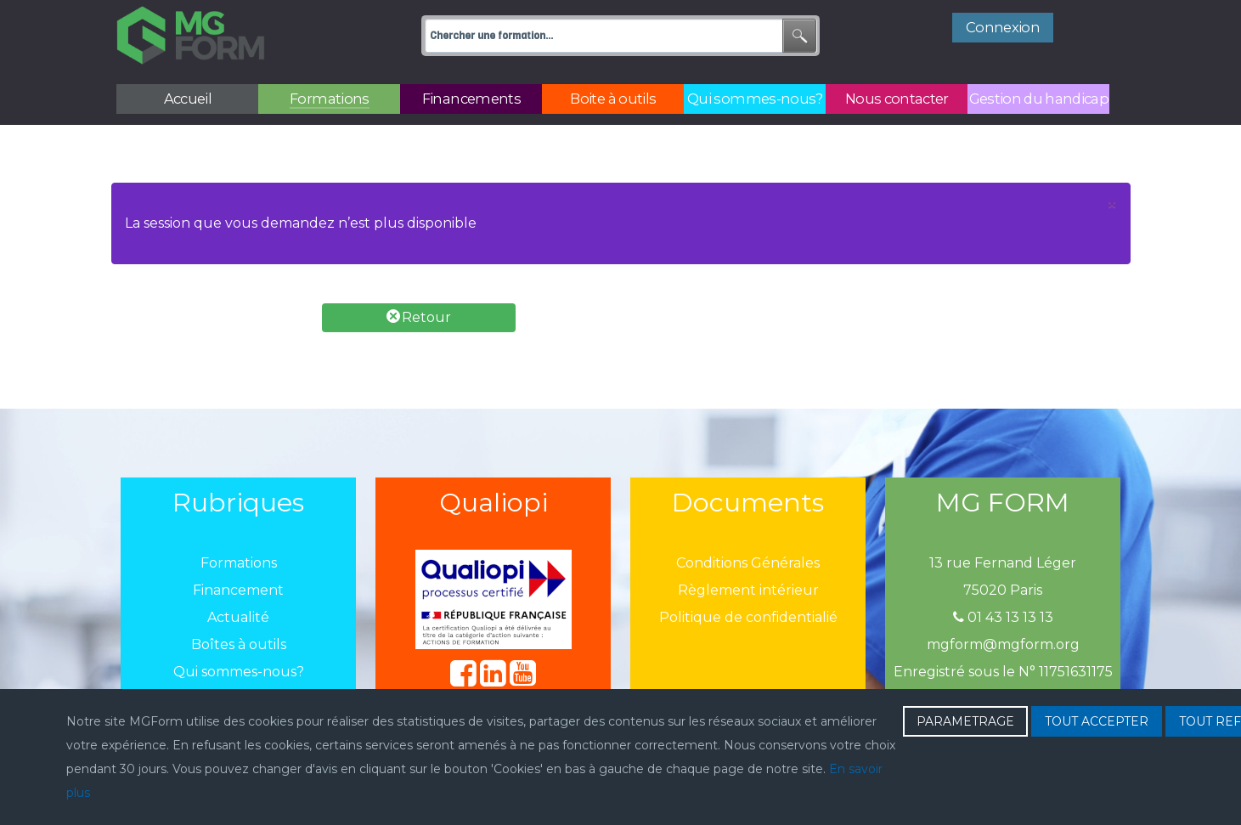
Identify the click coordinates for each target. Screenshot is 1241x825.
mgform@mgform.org (1003, 644)
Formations (238, 563)
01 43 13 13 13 (1003, 617)
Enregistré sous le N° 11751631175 (1003, 672)
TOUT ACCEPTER (1096, 721)
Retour (418, 317)
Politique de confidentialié (748, 617)
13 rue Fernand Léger (1002, 563)
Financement (238, 590)
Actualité (238, 617)
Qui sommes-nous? (238, 672)
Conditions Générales (748, 563)
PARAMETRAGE (965, 721)
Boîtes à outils (238, 644)
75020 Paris (1002, 590)
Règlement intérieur (748, 590)
